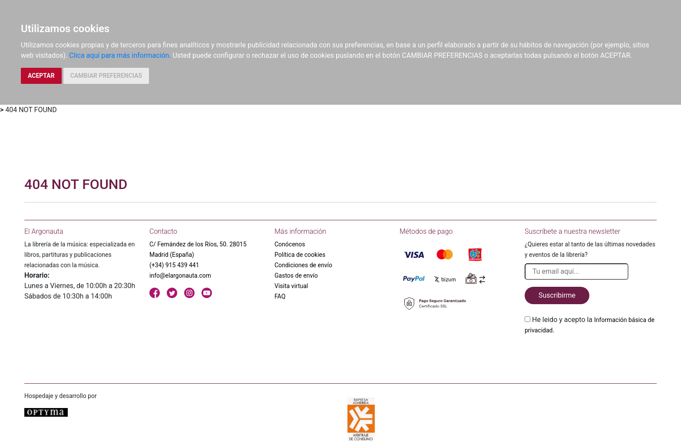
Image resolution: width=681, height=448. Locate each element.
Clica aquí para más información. (120, 55)
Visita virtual (291, 285)
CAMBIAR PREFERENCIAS (106, 75)
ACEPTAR (41, 75)
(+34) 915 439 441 (174, 265)
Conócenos (289, 244)
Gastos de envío (296, 275)
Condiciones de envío (303, 265)
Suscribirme (557, 295)
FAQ (279, 296)
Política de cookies (299, 254)
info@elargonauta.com (180, 275)
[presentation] (591, 356)
